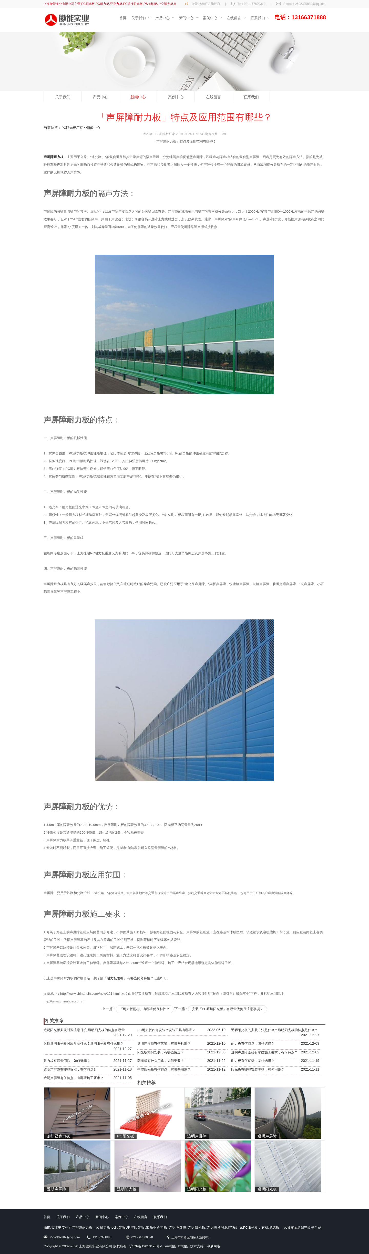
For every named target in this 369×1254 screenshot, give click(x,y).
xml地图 (170, 1246)
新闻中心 (138, 97)
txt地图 (183, 1246)
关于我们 (62, 97)
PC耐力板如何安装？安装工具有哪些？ (166, 1030)
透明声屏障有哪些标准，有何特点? (69, 1069)
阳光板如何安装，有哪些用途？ (160, 1052)
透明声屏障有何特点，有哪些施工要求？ (74, 1078)
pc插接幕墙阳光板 (297, 1227)
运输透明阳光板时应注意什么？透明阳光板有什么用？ (84, 1043)
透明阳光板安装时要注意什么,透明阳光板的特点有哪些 (84, 1030)
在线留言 (213, 97)
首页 (47, 1217)
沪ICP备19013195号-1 (146, 1246)
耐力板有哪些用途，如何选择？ (67, 1061)
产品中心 (100, 97)
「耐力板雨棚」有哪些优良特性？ (128, 978)
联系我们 (251, 97)
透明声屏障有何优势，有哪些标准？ (164, 1043)
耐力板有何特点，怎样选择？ (252, 1043)
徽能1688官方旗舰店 (206, 4)
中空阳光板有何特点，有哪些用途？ (164, 1069)
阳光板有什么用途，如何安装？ (160, 1061)
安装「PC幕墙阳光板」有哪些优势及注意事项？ (227, 1009)
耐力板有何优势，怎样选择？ (252, 1061)
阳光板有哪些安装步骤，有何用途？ (257, 1069)
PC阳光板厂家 (72, 128)
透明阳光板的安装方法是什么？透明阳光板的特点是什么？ (274, 1030)
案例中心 (175, 97)
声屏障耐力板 (82, 1227)
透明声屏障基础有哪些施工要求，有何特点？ (264, 1052)
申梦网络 (213, 1246)
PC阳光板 (250, 1227)
